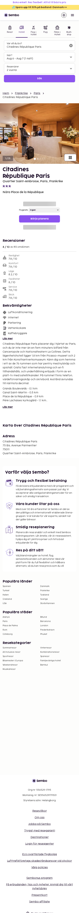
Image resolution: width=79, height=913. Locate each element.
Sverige (44, 599)
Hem (6, 93)
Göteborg (7, 634)
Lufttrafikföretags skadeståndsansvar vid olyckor (39, 861)
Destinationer (40, 837)
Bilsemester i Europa (13, 660)
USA (5, 603)
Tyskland (44, 595)
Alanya (6, 617)
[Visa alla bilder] (70, 157)
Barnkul (44, 665)
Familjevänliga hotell (50, 660)
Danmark (44, 586)
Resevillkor (39, 811)
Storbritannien (47, 603)
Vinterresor (46, 648)
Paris (37, 93)
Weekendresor (10, 665)
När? (9, 55)
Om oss (40, 817)
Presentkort (39, 895)
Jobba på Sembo (39, 824)
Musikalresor (9, 669)
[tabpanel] (39, 61)
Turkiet (6, 590)
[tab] (10, 31)
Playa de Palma (10, 625)
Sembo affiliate (39, 901)
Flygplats (23, 210)
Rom (5, 630)
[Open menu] (72, 15)
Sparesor (44, 656)
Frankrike (21, 93)
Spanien (7, 586)
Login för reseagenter (39, 843)
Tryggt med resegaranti (39, 830)
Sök (39, 78)
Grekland (7, 599)
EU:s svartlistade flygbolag (39, 854)
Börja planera (40, 219)
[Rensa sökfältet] (71, 46)
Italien (6, 595)
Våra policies (39, 867)
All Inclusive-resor (11, 652)
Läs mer (8, 339)
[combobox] (37, 47)
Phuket (43, 634)
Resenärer (13, 66)
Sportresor (8, 656)
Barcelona (45, 621)
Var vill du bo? (14, 43)
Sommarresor (9, 648)
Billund (43, 617)
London (44, 625)
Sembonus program (39, 878)
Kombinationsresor (49, 652)
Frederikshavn (47, 630)
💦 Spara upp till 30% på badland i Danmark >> (39, 7)
